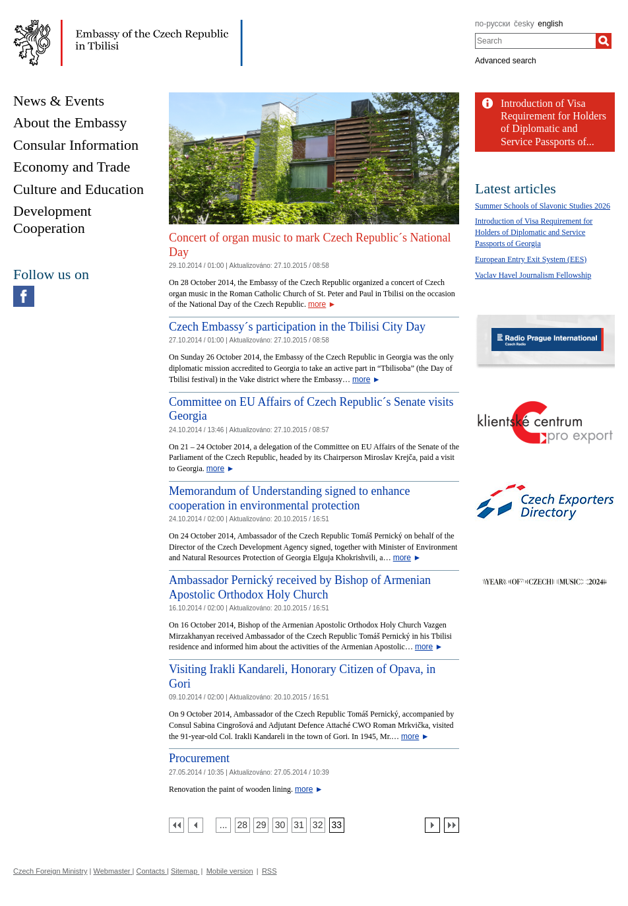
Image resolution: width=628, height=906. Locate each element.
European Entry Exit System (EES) (530, 259)
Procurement (199, 758)
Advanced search (505, 61)
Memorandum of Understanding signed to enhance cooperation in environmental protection (289, 498)
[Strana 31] (299, 825)
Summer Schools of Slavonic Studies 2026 (542, 205)
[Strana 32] (317, 825)
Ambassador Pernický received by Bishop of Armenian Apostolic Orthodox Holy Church (300, 587)
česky (524, 23)
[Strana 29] (260, 825)
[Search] (604, 41)
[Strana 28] (242, 825)
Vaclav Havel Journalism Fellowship (533, 275)
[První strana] (176, 825)
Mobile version (229, 871)
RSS (269, 871)
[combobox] (535, 41)
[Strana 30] (280, 825)
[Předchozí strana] (195, 825)
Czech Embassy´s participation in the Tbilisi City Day (297, 326)
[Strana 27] (223, 825)
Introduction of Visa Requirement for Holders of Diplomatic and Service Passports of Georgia (533, 232)
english (550, 23)
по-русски (493, 23)
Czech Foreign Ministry (50, 871)
